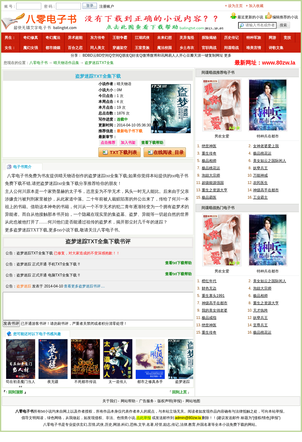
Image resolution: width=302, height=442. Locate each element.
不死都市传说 (85, 387)
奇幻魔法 (53, 38)
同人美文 (97, 48)
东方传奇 (97, 38)
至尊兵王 (260, 325)
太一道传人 (118, 387)
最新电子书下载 (129, 131)
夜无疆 (52, 387)
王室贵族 (142, 48)
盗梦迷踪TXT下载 (30, 230)
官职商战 (209, 48)
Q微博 (144, 55)
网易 (168, 55)
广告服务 (146, 406)
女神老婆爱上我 (266, 146)
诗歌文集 (276, 48)
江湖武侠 (142, 38)
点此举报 (143, 423)
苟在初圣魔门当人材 (20, 390)
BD (85, 55)
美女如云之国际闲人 (269, 161)
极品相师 (209, 161)
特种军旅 (253, 38)
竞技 (287, 38)
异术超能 (75, 38)
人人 (175, 55)
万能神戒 (260, 175)
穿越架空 (119, 48)
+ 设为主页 (234, 6)
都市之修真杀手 (150, 387)
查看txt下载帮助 (178, 263)
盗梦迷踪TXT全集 (99, 63)
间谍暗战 (231, 48)
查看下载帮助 (152, 142)
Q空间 (114, 55)
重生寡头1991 (213, 296)
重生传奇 (209, 153)
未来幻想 (164, 38)
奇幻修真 (30, 38)
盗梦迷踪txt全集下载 (107, 176)
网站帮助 (128, 406)
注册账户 (106, 6)
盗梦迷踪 (182, 387)
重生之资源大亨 (214, 190)
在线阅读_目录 (168, 152)
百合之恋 (75, 48)
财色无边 (209, 288)
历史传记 (231, 38)
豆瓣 (190, 55)
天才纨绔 (260, 310)
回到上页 (179, 397)
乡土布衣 (186, 48)
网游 (272, 38)
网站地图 (193, 406)
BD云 (92, 55)
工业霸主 (260, 197)
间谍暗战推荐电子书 (217, 72)
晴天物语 (124, 84)
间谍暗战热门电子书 (217, 208)
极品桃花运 (262, 153)
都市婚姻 (53, 48)
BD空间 (103, 55)
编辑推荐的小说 (285, 17)
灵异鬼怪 (186, 38)
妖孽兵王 (260, 168)
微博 (153, 55)
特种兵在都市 (268, 136)
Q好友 (134, 55)
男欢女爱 (222, 136)
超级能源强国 (213, 183)
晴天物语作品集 (66, 63)
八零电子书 (38, 63)
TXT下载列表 (123, 152)
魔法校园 (164, 48)
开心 (182, 55)
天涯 (197, 55)
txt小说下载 (68, 230)
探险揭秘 (209, 38)
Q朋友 (124, 55)
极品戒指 (209, 318)
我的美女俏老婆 (214, 310)
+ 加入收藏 (254, 6)
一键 (204, 55)
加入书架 (128, 142)
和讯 (160, 55)
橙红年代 (209, 281)
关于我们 (109, 406)
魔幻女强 (30, 48)
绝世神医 (209, 146)
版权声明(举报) (169, 406)
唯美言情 (253, 48)
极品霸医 (209, 197)
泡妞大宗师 (211, 175)
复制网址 (215, 55)
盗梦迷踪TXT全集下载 (35, 253)
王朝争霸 (119, 38)
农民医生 (260, 183)
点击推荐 (108, 142)
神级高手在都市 (266, 190)
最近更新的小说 (250, 17)
